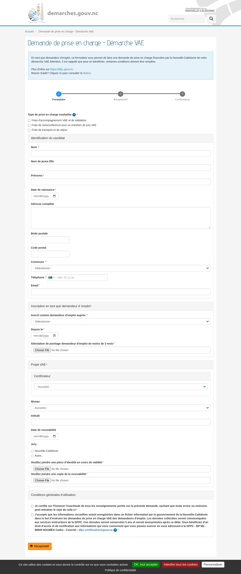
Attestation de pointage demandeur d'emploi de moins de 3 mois (72, 343)
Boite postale (39, 233)
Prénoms (36, 175)
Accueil (29, 31)
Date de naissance (42, 189)
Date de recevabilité (43, 429)
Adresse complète (42, 203)
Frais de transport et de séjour (48, 129)
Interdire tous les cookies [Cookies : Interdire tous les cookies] (181, 564)
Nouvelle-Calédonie (44, 450)
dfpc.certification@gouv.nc (96, 529)
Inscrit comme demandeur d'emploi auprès (58, 315)
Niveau (35, 401)
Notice (87, 73)
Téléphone (38, 277)
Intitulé (35, 415)
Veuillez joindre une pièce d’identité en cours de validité (66, 462)
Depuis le (37, 329)
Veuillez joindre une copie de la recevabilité (58, 474)
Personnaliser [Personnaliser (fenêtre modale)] (213, 564)
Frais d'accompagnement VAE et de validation (57, 120)
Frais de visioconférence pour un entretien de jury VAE (62, 125)
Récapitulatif (39, 546)
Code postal (38, 247)
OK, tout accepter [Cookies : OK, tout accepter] (146, 564)
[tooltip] (74, 114)
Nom (34, 147)
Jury (34, 444)
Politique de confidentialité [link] (120, 570)
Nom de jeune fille (42, 161)
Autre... (37, 455)
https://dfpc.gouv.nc (61, 69)
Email (34, 285)
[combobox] (51, 278)
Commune (38, 261)
